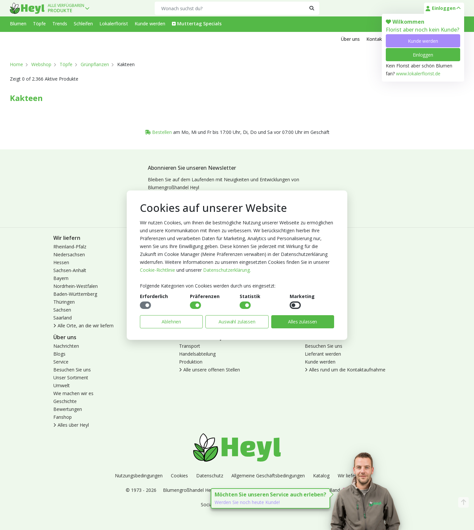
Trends (59, 23)
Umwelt (61, 385)
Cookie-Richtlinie (157, 270)
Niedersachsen (69, 254)
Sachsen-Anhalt (69, 270)
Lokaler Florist (320, 270)
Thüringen (64, 302)
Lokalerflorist (113, 23)
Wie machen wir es (73, 393)
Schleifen (83, 23)
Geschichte (65, 401)
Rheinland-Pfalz (69, 246)
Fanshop (62, 417)
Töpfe (39, 23)
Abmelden (315, 262)
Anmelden (315, 246)
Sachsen (62, 310)
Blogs (59, 354)
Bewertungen (67, 409)
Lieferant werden (323, 354)
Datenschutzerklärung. (227, 270)
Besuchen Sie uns (72, 369)
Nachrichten (66, 346)
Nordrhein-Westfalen (75, 286)
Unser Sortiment (70, 377)
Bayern (60, 278)
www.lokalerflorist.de (418, 73)
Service (60, 362)
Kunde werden (423, 41)
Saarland (62, 318)
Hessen (61, 262)
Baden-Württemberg (75, 294)
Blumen (18, 23)
